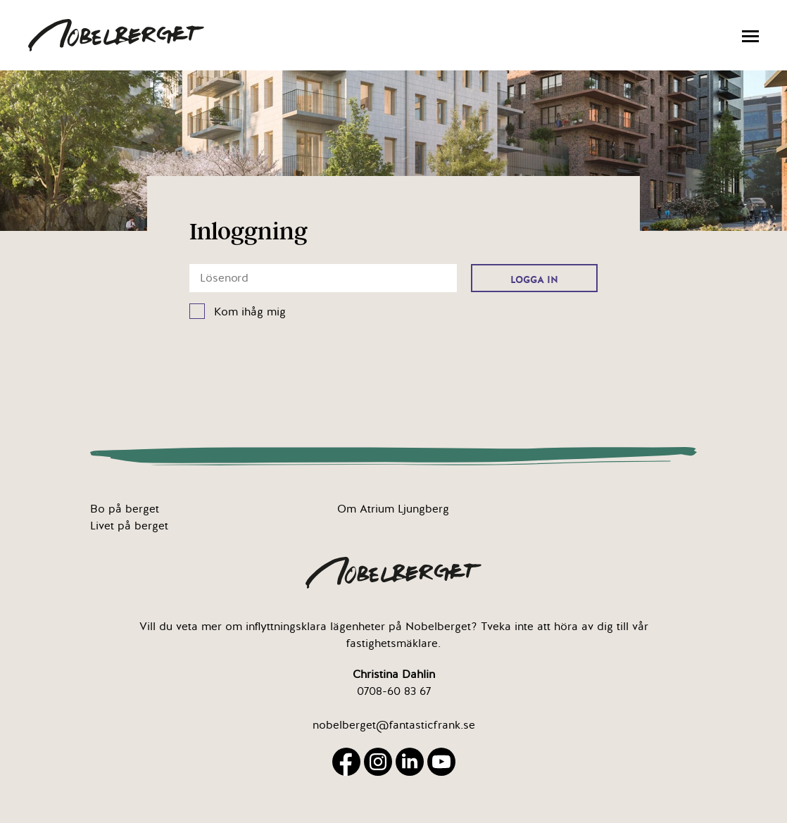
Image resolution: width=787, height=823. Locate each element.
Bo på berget (124, 509)
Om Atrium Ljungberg (393, 509)
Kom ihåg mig (250, 312)
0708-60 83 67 (394, 691)
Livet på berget (129, 526)
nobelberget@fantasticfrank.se (394, 725)
